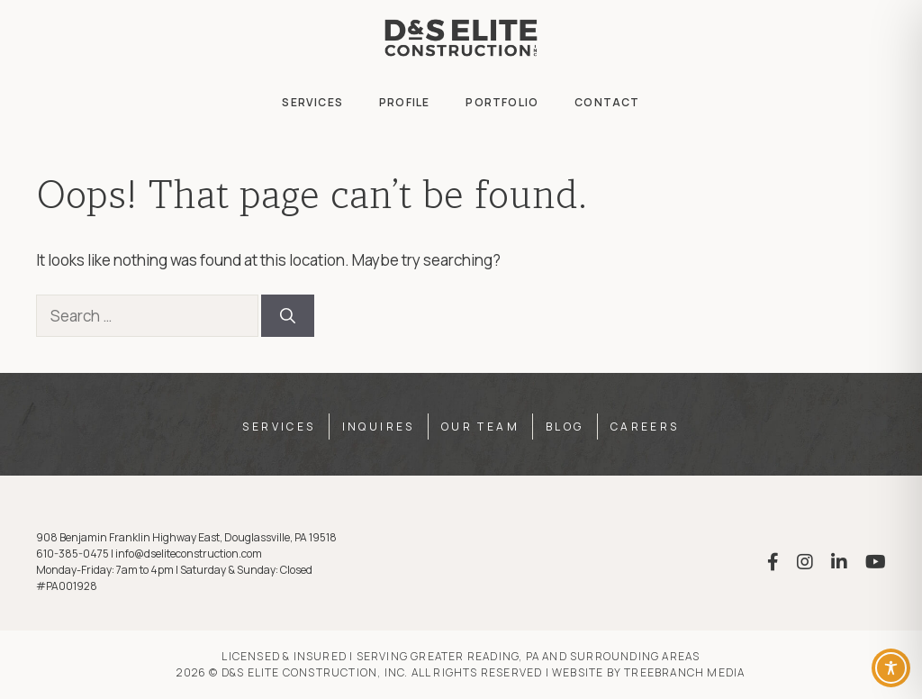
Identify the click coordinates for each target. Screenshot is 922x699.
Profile (404, 102)
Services (312, 102)
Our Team (480, 426)
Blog (565, 426)
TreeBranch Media (684, 672)
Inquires (378, 426)
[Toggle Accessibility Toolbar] (890, 667)
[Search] (287, 316)
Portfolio (502, 102)
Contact (606, 102)
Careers (645, 426)
